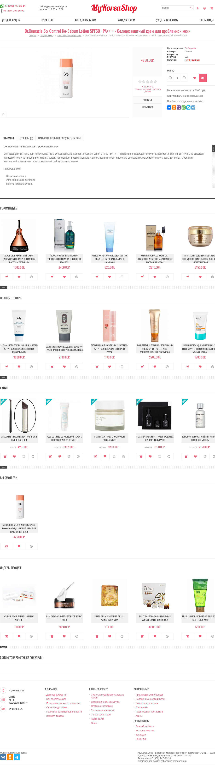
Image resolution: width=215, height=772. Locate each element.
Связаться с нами (101, 714)
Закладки (141, 734)
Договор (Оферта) (56, 694)
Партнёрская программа (149, 711)
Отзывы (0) (147, 107)
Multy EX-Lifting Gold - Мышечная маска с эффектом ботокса (155, 618)
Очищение (48, 20)
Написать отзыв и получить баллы (148, 90)
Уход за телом (126, 20)
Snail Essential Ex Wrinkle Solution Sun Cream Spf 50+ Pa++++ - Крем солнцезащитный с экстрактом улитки (155, 350)
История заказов (145, 730)
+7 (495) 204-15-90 (13, 10)
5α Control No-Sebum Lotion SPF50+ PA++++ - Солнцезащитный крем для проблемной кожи (19, 528)
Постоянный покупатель (197, 8)
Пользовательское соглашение (63, 703)
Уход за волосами (167, 20)
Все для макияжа (85, 20)
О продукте (31, 276)
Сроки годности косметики (105, 702)
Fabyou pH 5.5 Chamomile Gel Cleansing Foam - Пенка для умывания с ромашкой (109, 259)
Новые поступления (147, 703)
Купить (6, 276)
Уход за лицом (11, 20)
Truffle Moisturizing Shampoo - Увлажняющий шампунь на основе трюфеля (64, 259)
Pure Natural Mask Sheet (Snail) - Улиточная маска (110, 618)
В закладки (195, 78)
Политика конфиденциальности (64, 711)
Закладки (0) (204, 8)
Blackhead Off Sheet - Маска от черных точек (64, 618)
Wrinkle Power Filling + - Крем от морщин (19, 618)
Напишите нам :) (16, 709)
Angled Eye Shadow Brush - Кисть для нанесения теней (19, 438)
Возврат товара (55, 716)
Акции (139, 716)
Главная (32, 36)
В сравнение (23, 456)
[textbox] (177, 7)
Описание (147, 100)
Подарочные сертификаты (150, 699)
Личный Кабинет (145, 726)
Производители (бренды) (150, 694)
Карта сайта (97, 718)
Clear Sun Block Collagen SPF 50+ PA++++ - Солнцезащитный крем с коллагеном (64, 348)
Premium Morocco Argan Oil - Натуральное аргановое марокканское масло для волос (155, 259)
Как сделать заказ (56, 699)
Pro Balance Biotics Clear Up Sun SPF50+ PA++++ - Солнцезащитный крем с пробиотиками (19, 349)
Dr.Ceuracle (190, 48)
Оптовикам (142, 707)
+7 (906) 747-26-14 (15, 5)
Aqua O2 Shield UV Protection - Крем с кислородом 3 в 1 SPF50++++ (64, 438)
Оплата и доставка (56, 707)
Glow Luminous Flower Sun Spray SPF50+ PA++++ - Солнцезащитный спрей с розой (109, 349)
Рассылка (141, 739)
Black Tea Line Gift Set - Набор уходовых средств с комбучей (154, 438)
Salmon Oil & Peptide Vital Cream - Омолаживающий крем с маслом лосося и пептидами (19, 259)
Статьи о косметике (102, 706)
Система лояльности (102, 710)
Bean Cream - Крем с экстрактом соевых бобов (109, 438)
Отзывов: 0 (147, 87)
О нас (94, 723)
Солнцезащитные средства (69, 36)
